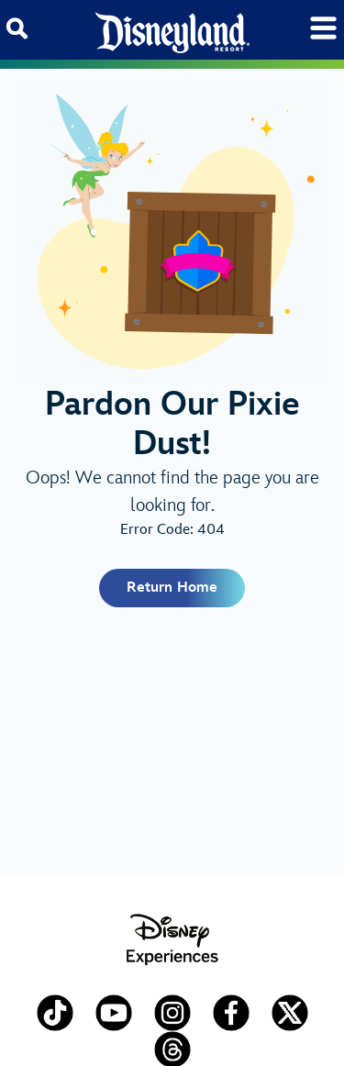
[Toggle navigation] (323, 28)
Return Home (172, 587)
